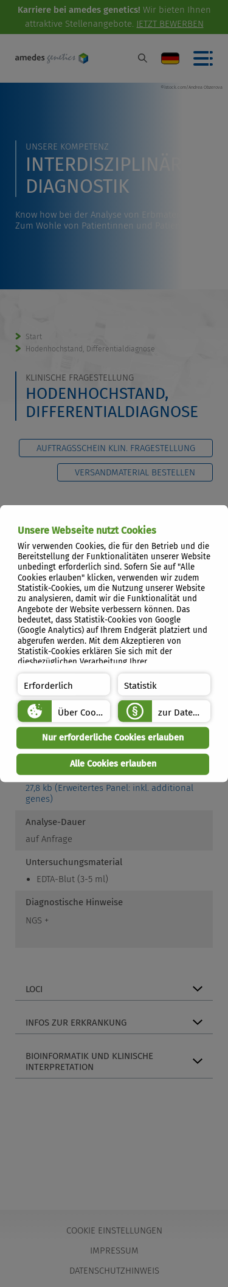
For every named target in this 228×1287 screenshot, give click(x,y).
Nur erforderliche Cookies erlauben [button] (113, 738)
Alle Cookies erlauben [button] (113, 764)
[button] (64, 684)
